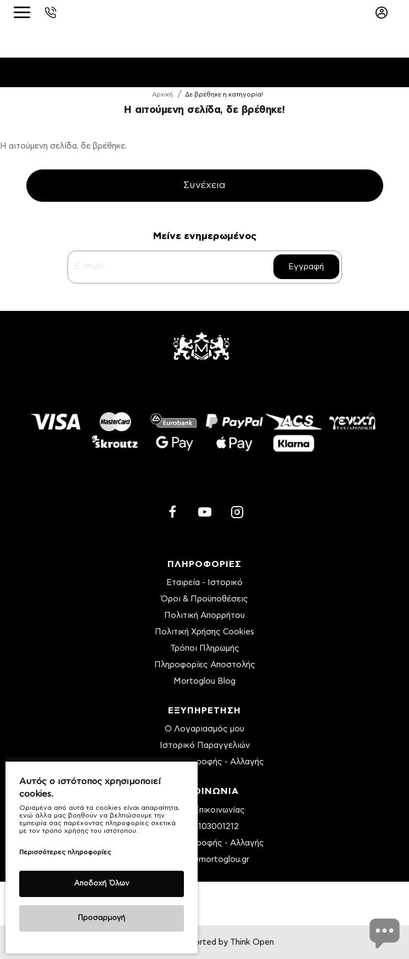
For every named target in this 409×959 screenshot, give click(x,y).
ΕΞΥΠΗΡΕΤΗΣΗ (204, 710)
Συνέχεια (204, 186)
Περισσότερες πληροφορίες (65, 852)
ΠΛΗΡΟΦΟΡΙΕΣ (204, 564)
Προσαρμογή (101, 918)
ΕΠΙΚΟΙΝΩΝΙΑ (205, 791)
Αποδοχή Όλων (101, 883)
